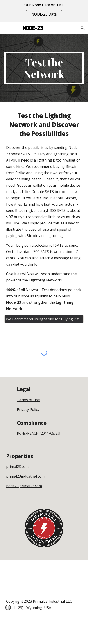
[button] (5, 28)
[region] (44, 11)
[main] (43, 68)
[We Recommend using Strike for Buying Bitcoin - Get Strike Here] (44, 319)
